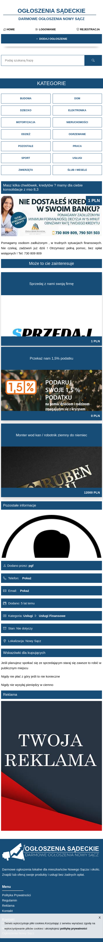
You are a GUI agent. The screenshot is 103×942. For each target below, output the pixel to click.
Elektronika (77, 110)
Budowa (26, 98)
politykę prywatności (73, 928)
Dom (77, 98)
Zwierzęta (26, 169)
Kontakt (7, 911)
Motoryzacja (25, 122)
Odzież (25, 134)
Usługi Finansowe (52, 616)
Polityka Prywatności (16, 895)
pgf (31, 565)
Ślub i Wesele (77, 169)
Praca (77, 146)
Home (9, 29)
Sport (26, 158)
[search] (93, 60)
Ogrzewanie (77, 134)
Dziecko (25, 110)
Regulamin (9, 900)
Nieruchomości (77, 122)
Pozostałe (25, 146)
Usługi (77, 158)
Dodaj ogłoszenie (51, 38)
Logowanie (46, 29)
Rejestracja (88, 29)
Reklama (8, 905)
